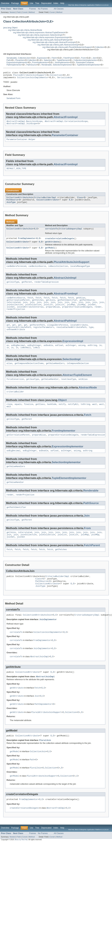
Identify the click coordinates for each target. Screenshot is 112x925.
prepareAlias (53, 314)
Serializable (12, 58)
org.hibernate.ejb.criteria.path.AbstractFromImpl (54, 42)
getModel (49, 252)
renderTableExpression (46, 287)
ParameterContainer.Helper (21, 141)
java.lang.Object (10, 28)
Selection (48, 60)
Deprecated (46, 3)
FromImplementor (40, 62)
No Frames (43, 9)
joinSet (92, 311)
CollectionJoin (24, 58)
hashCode (51, 414)
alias (9, 372)
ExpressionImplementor (17, 62)
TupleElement (63, 60)
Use (31, 3)
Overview (5, 3)
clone (9, 414)
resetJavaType (68, 388)
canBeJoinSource (37, 271)
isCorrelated (13, 308)
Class (80, 200)
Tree (37, 3)
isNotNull (25, 356)
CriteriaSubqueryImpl (70, 232)
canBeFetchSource (16, 303)
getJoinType (13, 287)
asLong (81, 354)
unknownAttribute (16, 337)
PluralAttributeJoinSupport (29, 75)
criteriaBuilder (15, 401)
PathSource (31, 65)
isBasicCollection (58, 271)
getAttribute (52, 246)
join (25, 308)
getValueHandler (50, 388)
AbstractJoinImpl (65, 282)
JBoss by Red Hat (21, 861)
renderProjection (16, 316)
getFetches (38, 306)
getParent (27, 287)
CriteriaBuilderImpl (45, 200)
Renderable (46, 65)
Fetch (54, 58)
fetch (30, 303)
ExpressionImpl (72, 349)
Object (62, 410)
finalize (28, 414)
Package (15, 3)
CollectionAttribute (48, 203)
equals (18, 414)
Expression (42, 58)
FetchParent (68, 58)
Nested (12, 12)
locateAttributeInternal (30, 314)
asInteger (71, 354)
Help (62, 3)
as (8, 354)
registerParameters (43, 335)
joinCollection (15, 311)
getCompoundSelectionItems (29, 372)
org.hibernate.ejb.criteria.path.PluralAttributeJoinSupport (67, 47)
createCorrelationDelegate (59, 242)
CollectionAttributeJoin (19, 200)
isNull (36, 356)
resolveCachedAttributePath (71, 335)
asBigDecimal (18, 354)
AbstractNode (88, 397)
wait (94, 414)
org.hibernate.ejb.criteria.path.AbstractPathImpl (48, 40)
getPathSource (87, 306)
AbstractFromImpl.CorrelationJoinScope (66, 123)
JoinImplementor (62, 62)
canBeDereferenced (16, 271)
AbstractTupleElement (77, 384)
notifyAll (73, 414)
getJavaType (32, 388)
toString (85, 414)
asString (92, 354)
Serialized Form (13, 100)
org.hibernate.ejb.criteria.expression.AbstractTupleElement (39, 32)
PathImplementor (14, 65)
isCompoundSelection (78, 372)
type (91, 335)
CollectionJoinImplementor (85, 60)
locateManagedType (80, 271)
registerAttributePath (19, 335)
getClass (40, 414)
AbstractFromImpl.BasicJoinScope (24, 123)
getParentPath (37, 332)
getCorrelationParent (18, 306)
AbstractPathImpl (65, 328)
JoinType (11, 205)
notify (62, 414)
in (100, 354)
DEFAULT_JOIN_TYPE (16, 171)
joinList (48, 311)
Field (19, 12)
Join (94, 58)
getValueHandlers (55, 372)
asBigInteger (34, 354)
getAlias (80, 303)
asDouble (48, 354)
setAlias (83, 388)
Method (32, 12)
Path (9, 60)
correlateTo (51, 232)
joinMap (71, 311)
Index (55, 3)
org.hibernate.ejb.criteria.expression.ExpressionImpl (45, 37)
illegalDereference (57, 332)
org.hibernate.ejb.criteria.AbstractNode (25, 30)
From (83, 58)
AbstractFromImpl (66, 118)
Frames (32, 9)
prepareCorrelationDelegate (77, 314)
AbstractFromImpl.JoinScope (22, 125)
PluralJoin (19, 60)
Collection (99, 47)
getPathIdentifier (67, 306)
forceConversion (15, 388)
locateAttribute (79, 332)
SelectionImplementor (62, 65)
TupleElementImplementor (88, 65)
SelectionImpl (71, 368)
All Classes (59, 9)
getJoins (50, 306)
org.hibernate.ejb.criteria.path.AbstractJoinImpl (57, 45)
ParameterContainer (85, 62)
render (98, 314)
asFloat (59, 354)
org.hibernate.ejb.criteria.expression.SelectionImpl (40, 35)
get (8, 332)
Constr (24, 12)
